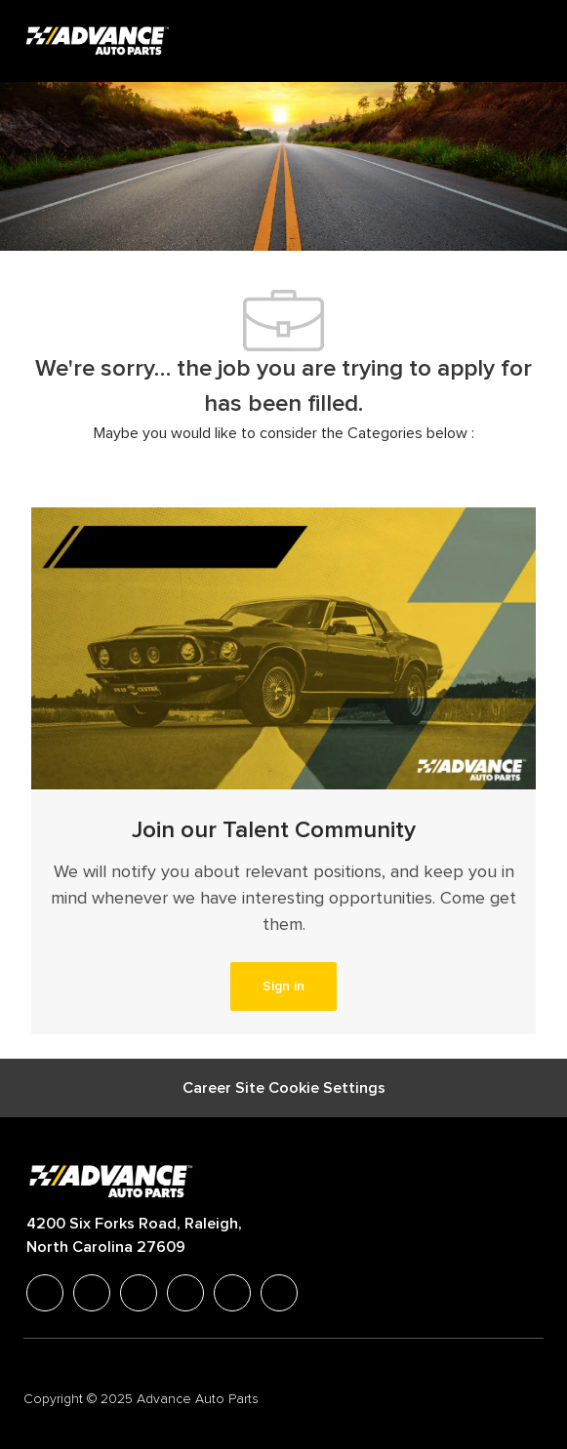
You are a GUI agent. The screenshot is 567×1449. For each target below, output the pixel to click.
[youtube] (232, 1292)
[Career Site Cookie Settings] (283, 1088)
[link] (283, 986)
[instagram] (185, 1292)
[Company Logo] (99, 40)
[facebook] (44, 1292)
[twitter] (138, 1292)
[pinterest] (279, 1292)
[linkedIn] (91, 1292)
